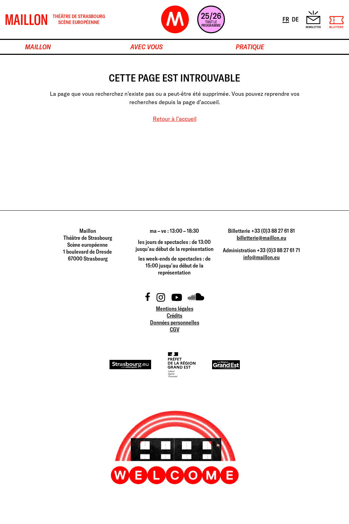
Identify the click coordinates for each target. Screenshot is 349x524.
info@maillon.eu (261, 257)
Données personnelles (174, 322)
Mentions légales (174, 308)
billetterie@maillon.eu (261, 237)
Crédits (174, 315)
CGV (175, 329)
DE (295, 18)
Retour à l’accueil (175, 118)
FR (286, 18)
